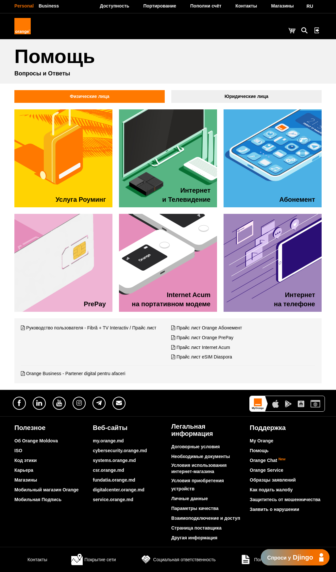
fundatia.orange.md (114, 480)
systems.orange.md (114, 460)
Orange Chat (268, 460)
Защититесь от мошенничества (285, 499)
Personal (24, 5)
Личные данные (189, 498)
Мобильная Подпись (37, 499)
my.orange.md (108, 440)
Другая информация (194, 537)
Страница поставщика (196, 528)
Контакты (30, 559)
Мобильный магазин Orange (46, 489)
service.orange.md (113, 499)
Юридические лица (246, 96)
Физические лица (89, 96)
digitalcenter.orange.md (118, 489)
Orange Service (266, 470)
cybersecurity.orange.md (120, 450)
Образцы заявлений (273, 480)
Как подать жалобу (271, 489)
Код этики (25, 460)
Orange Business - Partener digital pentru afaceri (76, 373)
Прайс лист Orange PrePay (204, 337)
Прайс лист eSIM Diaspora (204, 356)
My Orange (261, 440)
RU (310, 6)
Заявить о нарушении (274, 509)
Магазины (25, 480)
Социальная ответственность (178, 559)
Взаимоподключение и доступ (205, 518)
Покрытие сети (93, 559)
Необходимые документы (200, 456)
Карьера (23, 470)
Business (49, 5)
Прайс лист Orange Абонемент (209, 327)
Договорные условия (195, 446)
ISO (18, 450)
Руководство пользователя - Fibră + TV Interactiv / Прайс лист (91, 327)
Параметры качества (194, 508)
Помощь (259, 450)
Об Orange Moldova (36, 440)
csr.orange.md (108, 470)
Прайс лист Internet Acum (203, 347)
